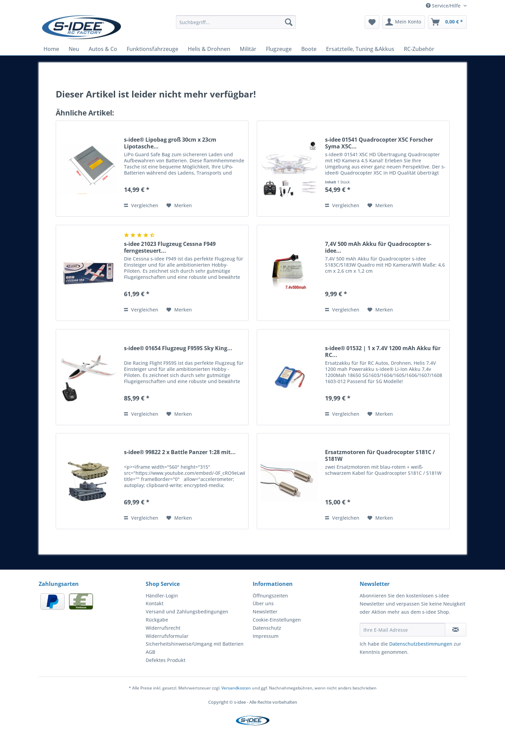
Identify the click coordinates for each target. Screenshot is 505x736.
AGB (150, 652)
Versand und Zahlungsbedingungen (187, 611)
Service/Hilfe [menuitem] (444, 5)
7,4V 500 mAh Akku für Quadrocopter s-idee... (378, 247)
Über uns (263, 603)
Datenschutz (267, 628)
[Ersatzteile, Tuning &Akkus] (360, 48)
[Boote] (308, 48)
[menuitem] (236, 25)
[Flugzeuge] (278, 48)
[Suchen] (289, 22)
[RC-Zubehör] (419, 48)
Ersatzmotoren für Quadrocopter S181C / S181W (380, 455)
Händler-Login (162, 595)
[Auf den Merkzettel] (179, 205)
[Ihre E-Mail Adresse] (402, 629)
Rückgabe (157, 619)
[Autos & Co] (103, 48)
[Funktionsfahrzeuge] (152, 48)
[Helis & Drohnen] (209, 48)
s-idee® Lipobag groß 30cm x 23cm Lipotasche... (170, 143)
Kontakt (154, 603)
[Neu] (74, 48)
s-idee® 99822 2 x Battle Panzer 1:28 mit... (180, 452)
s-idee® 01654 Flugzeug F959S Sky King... (178, 348)
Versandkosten (236, 688)
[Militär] (248, 48)
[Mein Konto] (403, 22)
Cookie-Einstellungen (277, 619)
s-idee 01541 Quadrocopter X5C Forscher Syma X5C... (379, 143)
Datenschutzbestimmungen (420, 644)
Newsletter (265, 611)
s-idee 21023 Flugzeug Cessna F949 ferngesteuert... (170, 247)
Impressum (265, 636)
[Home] (51, 48)
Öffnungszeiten (270, 595)
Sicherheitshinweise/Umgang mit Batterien (195, 644)
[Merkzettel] (372, 22)
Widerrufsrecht (163, 628)
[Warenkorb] (447, 22)
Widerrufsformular (167, 636)
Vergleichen (141, 205)
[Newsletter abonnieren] (455, 629)
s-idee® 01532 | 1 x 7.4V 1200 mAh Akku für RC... (382, 351)
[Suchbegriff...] (236, 22)
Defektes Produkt (165, 660)
